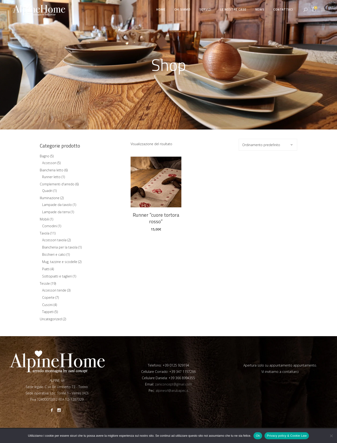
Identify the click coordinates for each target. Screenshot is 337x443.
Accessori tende (54, 290)
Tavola (44, 233)
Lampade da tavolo (57, 204)
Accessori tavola (54, 240)
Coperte (48, 297)
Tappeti (48, 312)
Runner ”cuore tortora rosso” (156, 218)
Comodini (49, 226)
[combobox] (268, 145)
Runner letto (51, 177)
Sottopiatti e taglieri (57, 276)
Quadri (47, 190)
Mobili (44, 219)
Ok (258, 435)
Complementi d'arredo (57, 184)
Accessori (49, 163)
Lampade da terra (56, 212)
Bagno (44, 156)
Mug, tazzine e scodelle (59, 261)
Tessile (45, 283)
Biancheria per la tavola (59, 247)
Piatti (46, 269)
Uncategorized (51, 319)
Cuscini (47, 305)
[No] (331, 435)
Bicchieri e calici (54, 254)
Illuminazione (49, 198)
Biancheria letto (51, 170)
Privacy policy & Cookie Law (287, 435)
